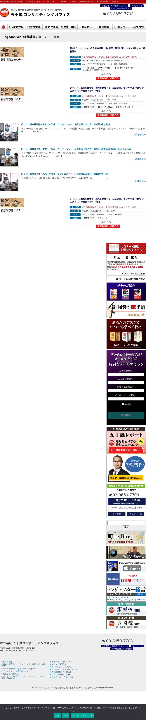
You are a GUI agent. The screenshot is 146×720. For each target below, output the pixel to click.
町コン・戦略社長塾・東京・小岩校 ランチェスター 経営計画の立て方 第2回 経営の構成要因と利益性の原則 (76, 149)
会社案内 (117, 514)
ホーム (4, 26)
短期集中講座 (69, 26)
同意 (57, 715)
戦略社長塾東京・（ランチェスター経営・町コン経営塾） (51, 26)
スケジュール (136, 6)
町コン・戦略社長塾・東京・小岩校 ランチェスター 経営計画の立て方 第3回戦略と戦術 (65, 124)
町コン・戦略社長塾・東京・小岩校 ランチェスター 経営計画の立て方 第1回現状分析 (64, 174)
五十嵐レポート (121, 26)
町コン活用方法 (16, 26)
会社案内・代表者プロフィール (114, 6)
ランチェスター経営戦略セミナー (16, 671)
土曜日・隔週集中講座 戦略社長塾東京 (19, 669)
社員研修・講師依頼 (104, 26)
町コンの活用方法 (59, 664)
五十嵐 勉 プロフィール (62, 662)
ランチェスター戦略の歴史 (63, 677)
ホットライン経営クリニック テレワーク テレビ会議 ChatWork (23, 677)
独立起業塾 (34, 26)
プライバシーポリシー (61, 675)
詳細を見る (140, 134)
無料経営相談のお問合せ (121, 8)
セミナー (86, 26)
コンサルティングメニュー (63, 667)
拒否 (66, 715)
